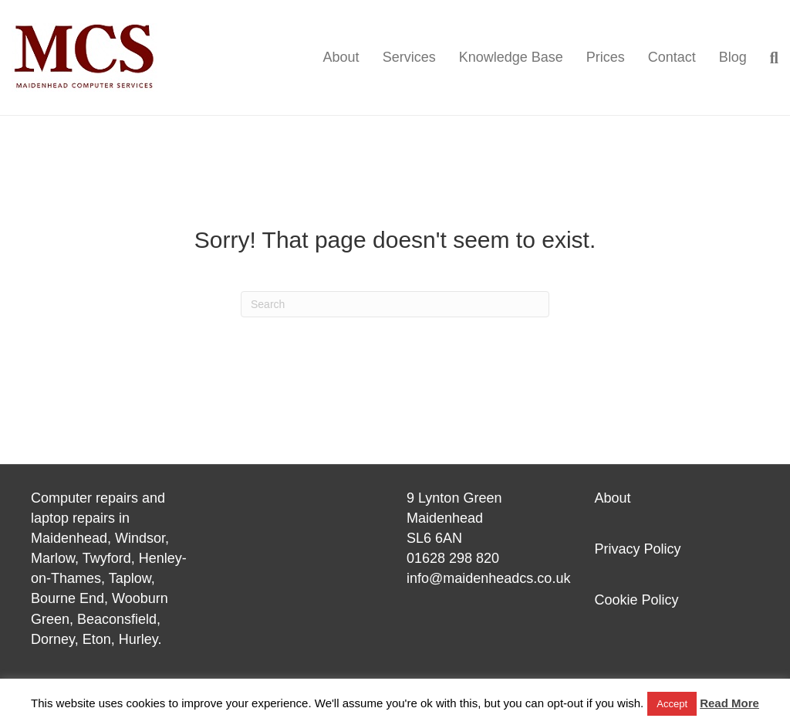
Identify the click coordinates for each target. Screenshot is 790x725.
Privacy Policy (638, 549)
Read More (729, 703)
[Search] (768, 58)
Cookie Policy (637, 600)
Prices (605, 57)
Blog (733, 57)
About (341, 57)
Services (409, 57)
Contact (672, 57)
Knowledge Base (511, 57)
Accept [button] (672, 704)
